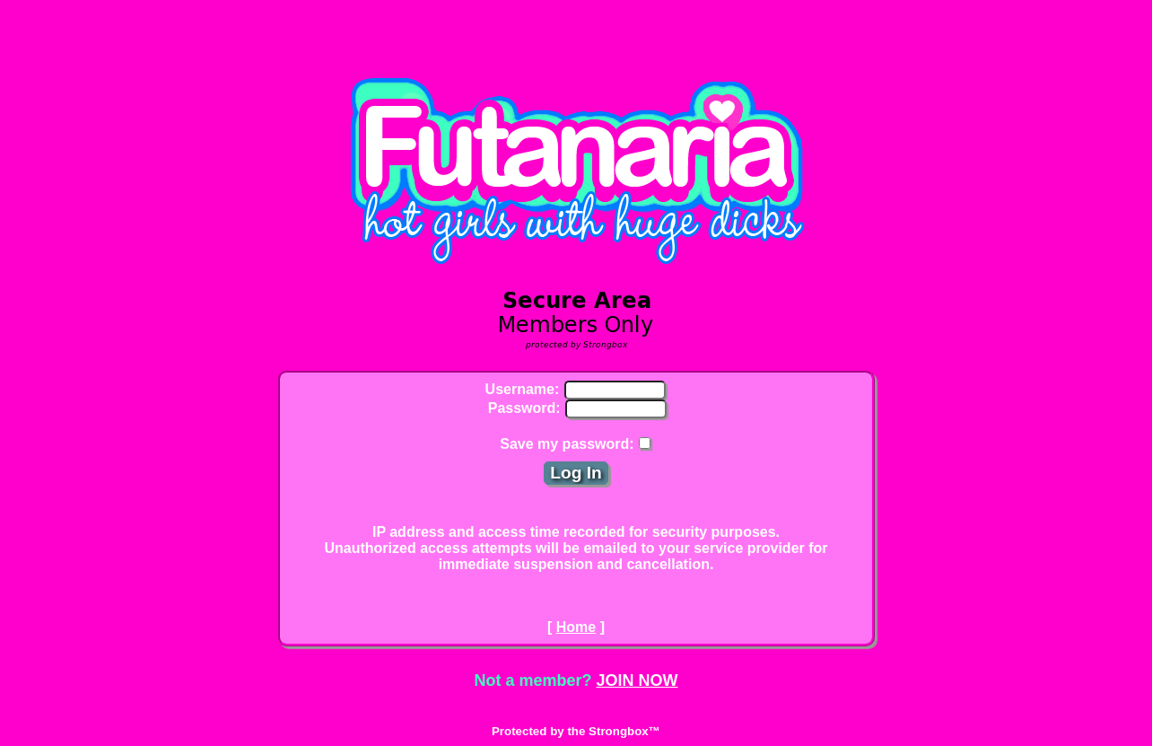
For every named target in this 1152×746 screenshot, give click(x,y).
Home (576, 627)
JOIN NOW (637, 680)
